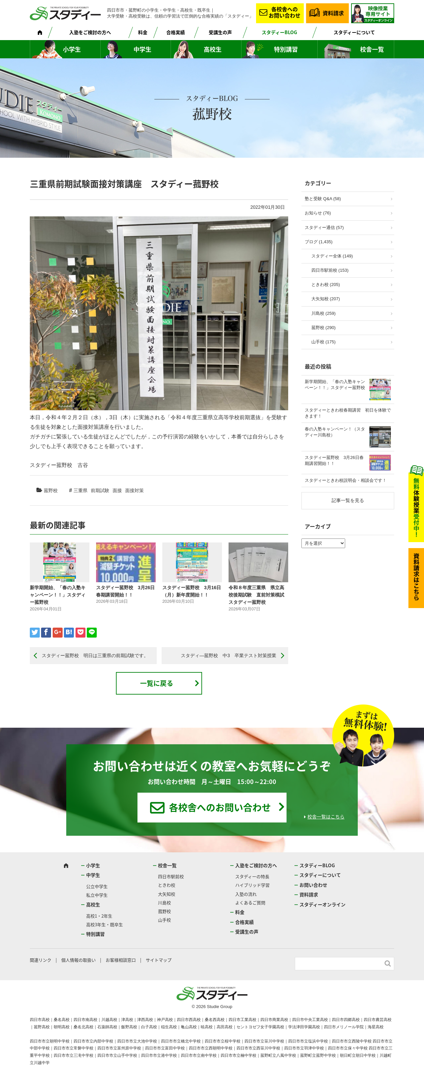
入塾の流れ (246, 894)
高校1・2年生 (99, 916)
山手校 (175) (323, 341)
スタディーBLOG (279, 32)
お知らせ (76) (318, 212)
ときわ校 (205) (325, 284)
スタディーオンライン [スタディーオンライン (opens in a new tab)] (322, 904)
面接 (117, 490)
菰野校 (51, 490)
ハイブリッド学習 (252, 885)
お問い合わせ (313, 884)
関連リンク (40, 960)
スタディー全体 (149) (332, 256)
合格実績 (175, 32)
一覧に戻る (156, 683)
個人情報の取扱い (78, 960)
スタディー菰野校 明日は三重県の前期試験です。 (95, 655)
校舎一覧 (372, 49)
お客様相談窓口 (121, 960)
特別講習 (286, 49)
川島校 (164, 902)
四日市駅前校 (171, 876)
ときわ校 (166, 885)
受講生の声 (220, 32)
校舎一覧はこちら (325, 816)
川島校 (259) (323, 313)
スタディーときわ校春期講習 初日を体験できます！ (348, 413)
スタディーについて (354, 32)
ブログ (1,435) (319, 241)
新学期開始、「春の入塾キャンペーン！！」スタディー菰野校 (57, 595)
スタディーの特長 (252, 876)
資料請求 (333, 13)
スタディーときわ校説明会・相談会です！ (346, 480)
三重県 (80, 490)
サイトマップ (159, 960)
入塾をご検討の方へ (90, 32)
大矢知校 (166, 894)
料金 (142, 32)
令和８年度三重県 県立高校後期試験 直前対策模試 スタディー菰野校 (256, 595)
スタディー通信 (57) (324, 227)
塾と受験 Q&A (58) (323, 198)
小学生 (72, 49)
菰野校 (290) (323, 327)
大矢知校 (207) (325, 298)
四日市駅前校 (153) (329, 270)
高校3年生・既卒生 (104, 924)
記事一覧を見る (348, 500)
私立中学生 (97, 895)
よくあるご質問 (250, 902)
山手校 (164, 920)
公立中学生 (97, 886)
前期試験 (100, 490)
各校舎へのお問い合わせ (284, 12)
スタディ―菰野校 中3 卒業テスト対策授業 (228, 655)
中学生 (142, 49)
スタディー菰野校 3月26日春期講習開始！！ (334, 460)
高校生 (213, 49)
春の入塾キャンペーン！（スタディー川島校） (335, 431)
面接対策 (134, 490)
